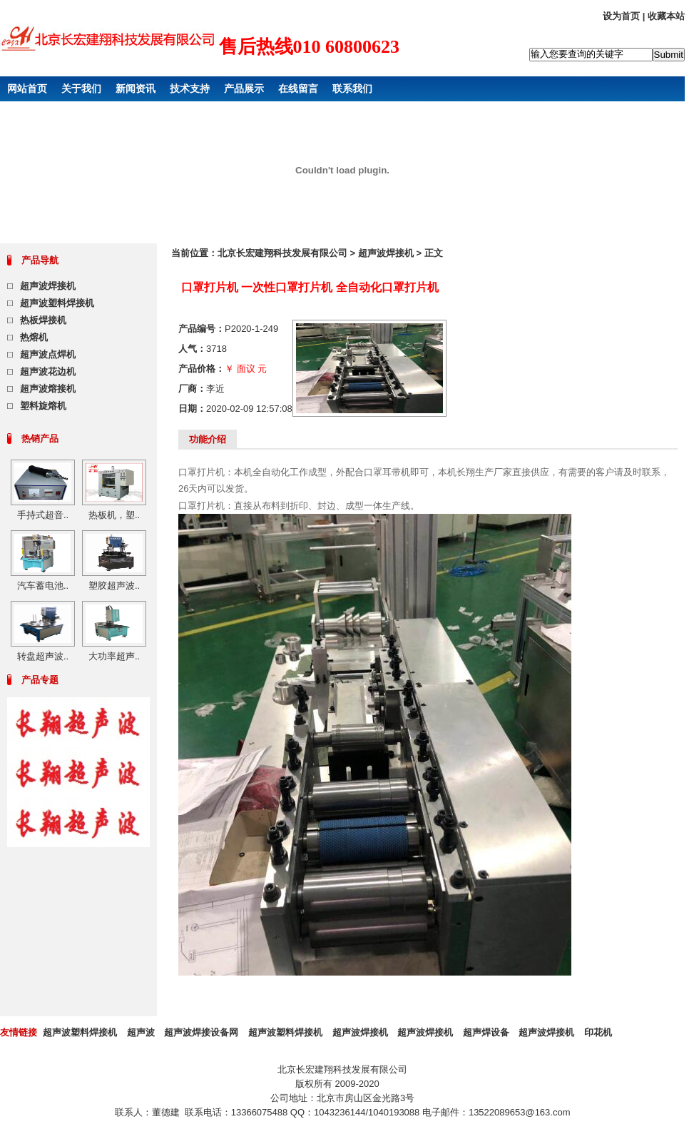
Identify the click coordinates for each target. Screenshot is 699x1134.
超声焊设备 (486, 1032)
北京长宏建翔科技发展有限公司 (282, 253)
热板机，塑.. (114, 515)
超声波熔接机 (48, 388)
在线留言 (298, 88)
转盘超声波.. (42, 656)
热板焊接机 (43, 320)
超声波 (141, 1032)
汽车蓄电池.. (42, 585)
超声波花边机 (48, 371)
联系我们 (352, 88)
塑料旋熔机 (43, 405)
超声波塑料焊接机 (57, 303)
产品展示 (244, 88)
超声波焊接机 (48, 285)
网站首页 (27, 88)
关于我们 (81, 88)
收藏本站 (666, 16)
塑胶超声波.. (114, 585)
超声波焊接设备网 (201, 1032)
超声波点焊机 (48, 354)
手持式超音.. (42, 515)
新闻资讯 (135, 88)
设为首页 (621, 16)
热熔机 (34, 337)
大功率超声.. (114, 656)
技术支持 (190, 88)
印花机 (598, 1032)
